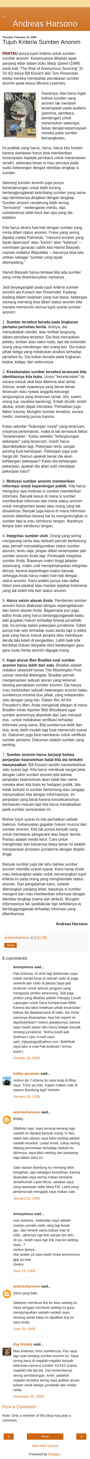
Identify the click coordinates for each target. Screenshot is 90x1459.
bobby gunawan (26, 1073)
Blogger (54, 1454)
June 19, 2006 (24, 1271)
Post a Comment (19, 1406)
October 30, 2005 (26, 1058)
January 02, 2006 (26, 1096)
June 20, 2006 (24, 1329)
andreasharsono (26, 1112)
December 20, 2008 (28, 1396)
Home (45, 1436)
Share (10, 945)
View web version (45, 1446)
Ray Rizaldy (23, 1344)
